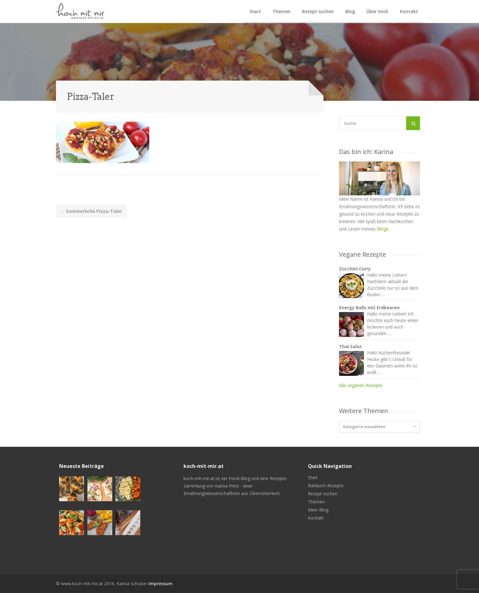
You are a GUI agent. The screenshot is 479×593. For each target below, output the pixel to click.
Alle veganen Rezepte (360, 385)
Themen (281, 11)
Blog (350, 11)
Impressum (160, 583)
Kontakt (409, 11)
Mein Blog (318, 510)
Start (255, 11)
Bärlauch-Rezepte (326, 485)
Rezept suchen (318, 11)
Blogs (382, 229)
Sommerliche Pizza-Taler (91, 211)
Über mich (377, 11)
